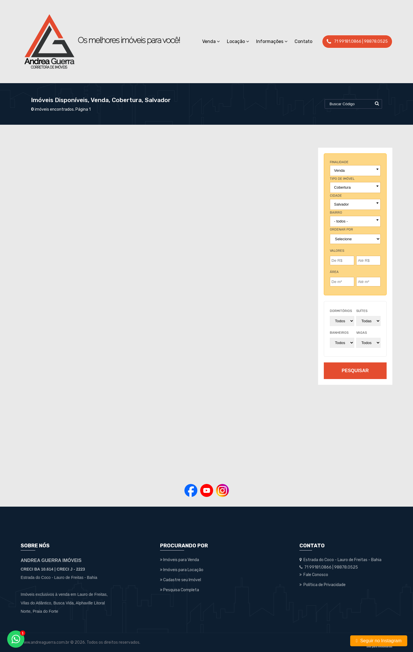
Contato (303, 41)
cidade (336, 196)
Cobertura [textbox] (342, 187)
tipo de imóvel (342, 179)
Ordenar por (341, 229)
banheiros (339, 333)
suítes (361, 311)
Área (334, 272)
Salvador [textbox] (341, 204)
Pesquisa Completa (179, 589)
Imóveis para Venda (179, 559)
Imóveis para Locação (181, 569)
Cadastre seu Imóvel (180, 579)
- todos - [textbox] (341, 221)
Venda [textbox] (339, 170)
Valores (337, 251)
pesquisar (355, 370)
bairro (336, 212)
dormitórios (341, 311)
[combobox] (355, 170)
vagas (361, 333)
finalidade (339, 162)
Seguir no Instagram (379, 640)
